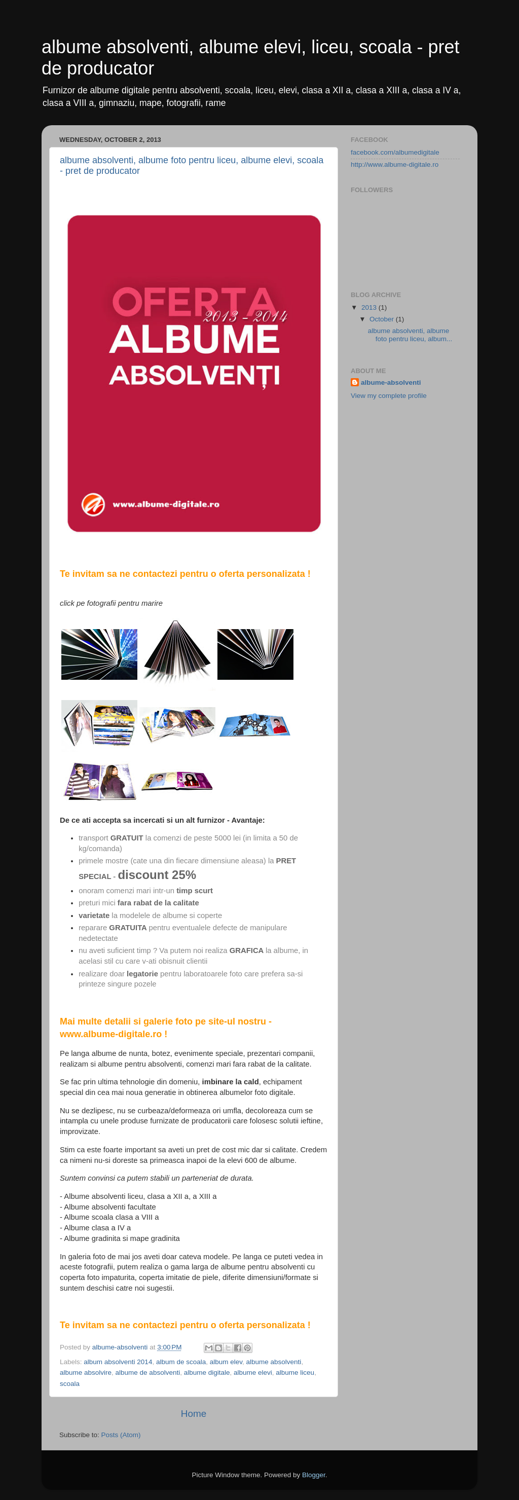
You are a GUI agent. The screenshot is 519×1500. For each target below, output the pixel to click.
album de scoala (181, 1362)
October (382, 319)
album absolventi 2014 (118, 1362)
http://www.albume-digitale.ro (394, 164)
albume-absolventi (391, 382)
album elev (226, 1362)
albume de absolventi (148, 1372)
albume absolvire (86, 1372)
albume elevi (253, 1372)
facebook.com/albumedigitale (395, 152)
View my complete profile (389, 395)
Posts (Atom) (121, 1435)
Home (193, 1413)
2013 (370, 307)
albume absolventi (274, 1362)
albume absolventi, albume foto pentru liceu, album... (410, 335)
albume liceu (295, 1372)
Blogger (313, 1475)
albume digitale (207, 1372)
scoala (70, 1383)
